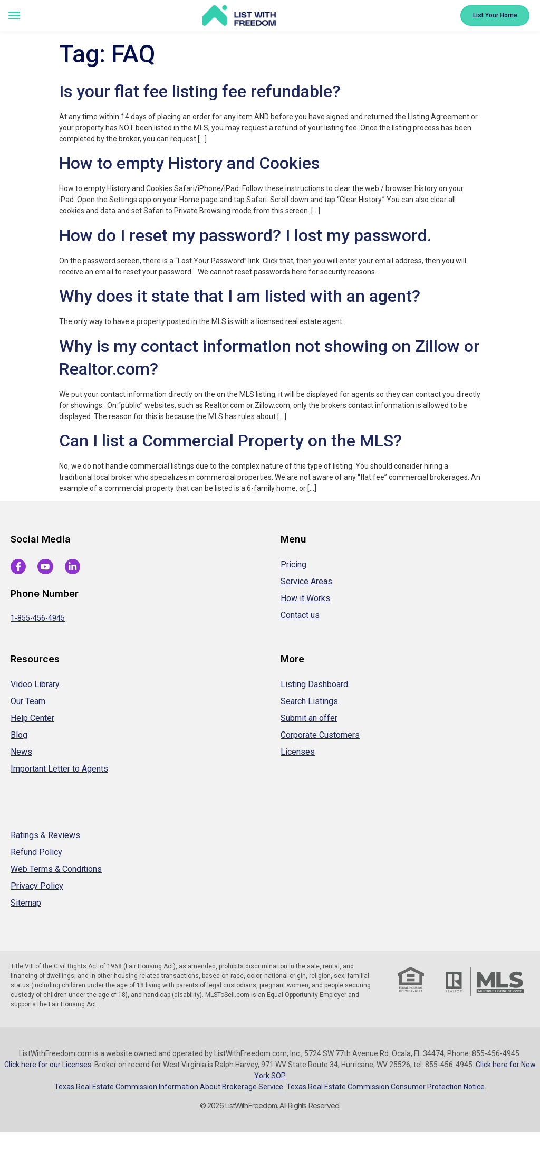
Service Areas (306, 581)
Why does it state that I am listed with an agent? (239, 296)
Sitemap (26, 903)
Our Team (28, 701)
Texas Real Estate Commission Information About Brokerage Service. (169, 1086)
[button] (14, 16)
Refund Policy (36, 852)
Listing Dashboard (314, 684)
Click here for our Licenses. (48, 1064)
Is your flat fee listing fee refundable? (200, 91)
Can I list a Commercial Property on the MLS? (230, 441)
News (21, 752)
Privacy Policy (37, 886)
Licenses (298, 752)
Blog (19, 735)
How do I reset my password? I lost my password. (245, 235)
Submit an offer (309, 718)
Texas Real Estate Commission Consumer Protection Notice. (386, 1086)
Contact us (300, 615)
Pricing (293, 564)
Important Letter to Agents (59, 769)
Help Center (32, 718)
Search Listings (309, 701)
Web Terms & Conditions (56, 869)
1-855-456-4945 (38, 618)
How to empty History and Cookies (189, 163)
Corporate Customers (320, 735)
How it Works (305, 598)
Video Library (35, 684)
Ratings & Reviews (45, 835)
